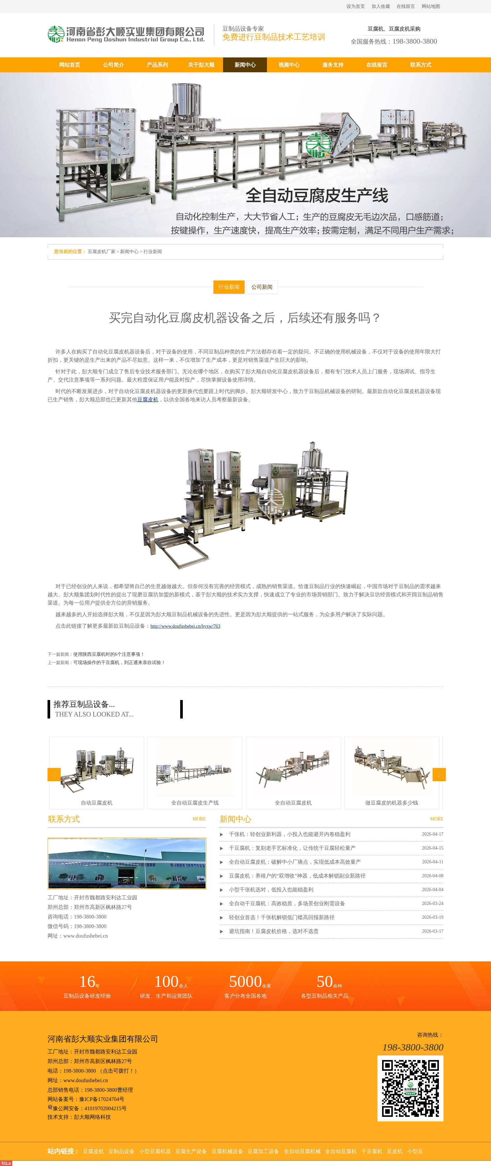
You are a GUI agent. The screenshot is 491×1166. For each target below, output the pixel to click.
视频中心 (289, 65)
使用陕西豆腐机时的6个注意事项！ (109, 654)
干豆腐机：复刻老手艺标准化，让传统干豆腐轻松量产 (292, 848)
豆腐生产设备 (191, 1151)
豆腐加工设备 (263, 1151)
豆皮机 (395, 1151)
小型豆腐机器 (155, 1151)
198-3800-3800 (79, 1071)
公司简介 (113, 65)
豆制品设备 (121, 1151)
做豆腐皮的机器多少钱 (391, 803)
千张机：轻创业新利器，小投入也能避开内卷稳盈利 (289, 834)
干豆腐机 (371, 1151)
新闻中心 (245, 65)
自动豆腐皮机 (97, 803)
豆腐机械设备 (227, 1151)
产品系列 (157, 65)
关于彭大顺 (201, 65)
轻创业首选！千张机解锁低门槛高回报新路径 (282, 917)
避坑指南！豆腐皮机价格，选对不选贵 (274, 931)
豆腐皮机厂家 (101, 251)
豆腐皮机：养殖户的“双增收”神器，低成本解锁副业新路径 (297, 876)
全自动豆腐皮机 (293, 803)
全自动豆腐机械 (302, 1151)
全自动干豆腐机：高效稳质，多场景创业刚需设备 (287, 903)
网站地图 (431, 6)
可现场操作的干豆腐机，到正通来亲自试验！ (119, 662)
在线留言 (406, 6)
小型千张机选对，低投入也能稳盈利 (271, 889)
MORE (436, 818)
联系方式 (420, 65)
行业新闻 (153, 251)
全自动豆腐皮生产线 (195, 803)
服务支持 (333, 65)
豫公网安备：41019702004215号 (87, 1108)
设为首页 (355, 6)
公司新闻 (262, 287)
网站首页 (69, 65)
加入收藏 (381, 6)
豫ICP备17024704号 (101, 1099)
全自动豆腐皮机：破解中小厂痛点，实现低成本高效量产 (295, 862)
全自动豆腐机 (341, 1151)
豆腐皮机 (93, 1151)
